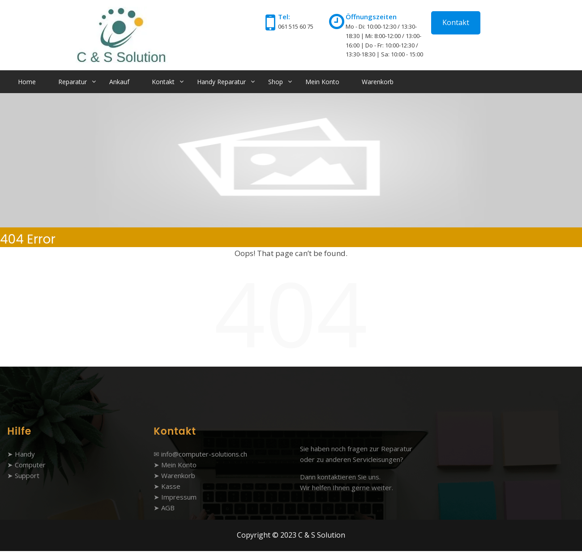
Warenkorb (378, 81)
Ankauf (119, 81)
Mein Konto (322, 81)
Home (27, 81)
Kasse (170, 486)
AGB (168, 507)
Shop (275, 81)
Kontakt (455, 22)
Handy (25, 453)
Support (27, 475)
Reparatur (72, 81)
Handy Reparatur (221, 81)
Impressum (179, 496)
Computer (30, 464)
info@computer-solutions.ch (204, 453)
